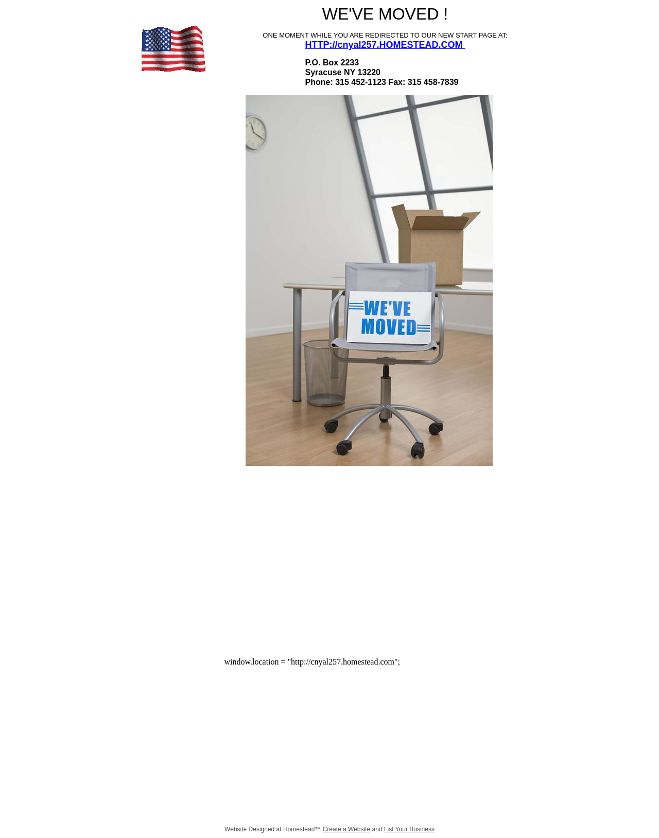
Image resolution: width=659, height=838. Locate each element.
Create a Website (347, 829)
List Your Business (409, 829)
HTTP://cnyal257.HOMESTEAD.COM (385, 45)
